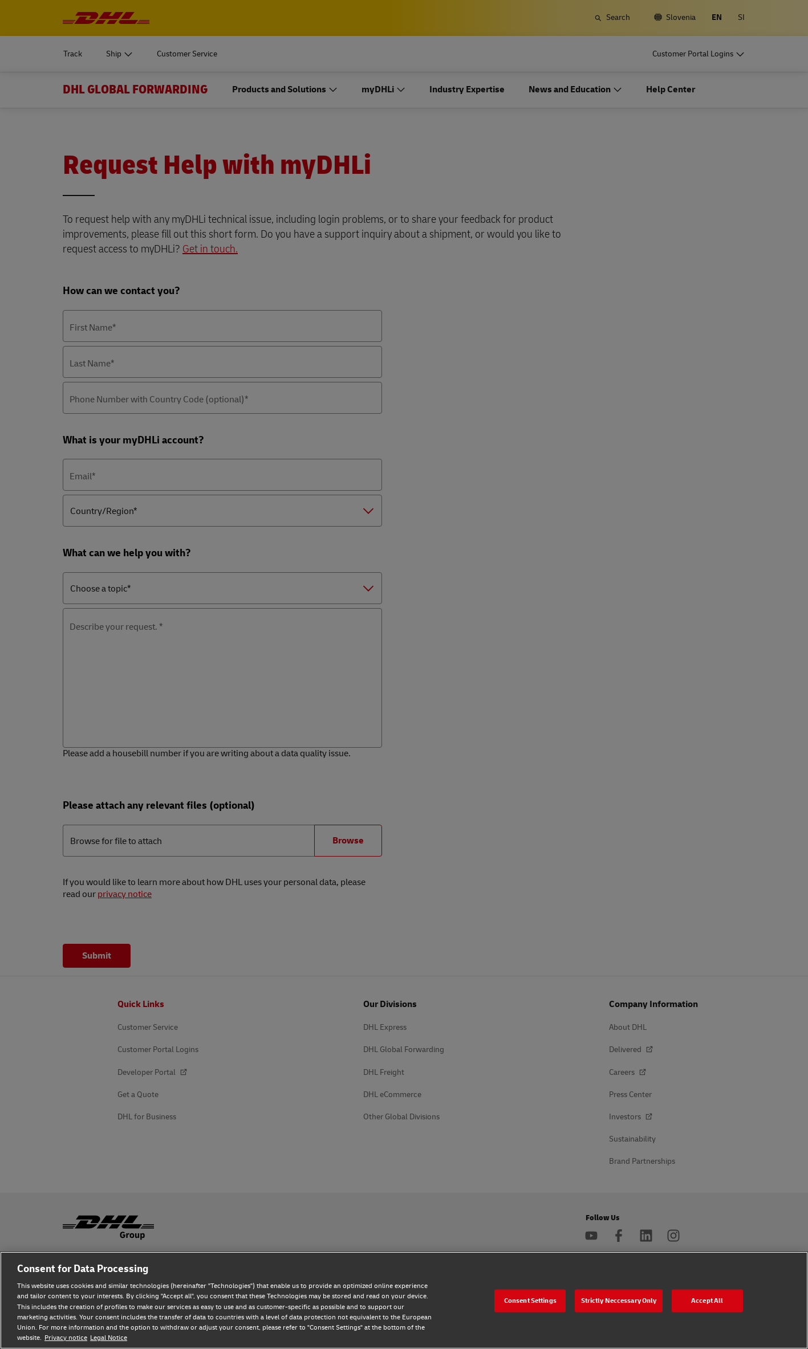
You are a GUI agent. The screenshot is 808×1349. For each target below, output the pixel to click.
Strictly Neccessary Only (619, 1300)
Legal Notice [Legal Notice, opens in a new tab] (108, 1338)
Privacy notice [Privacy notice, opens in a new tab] (65, 1338)
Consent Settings (530, 1300)
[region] (404, 1300)
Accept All (707, 1300)
